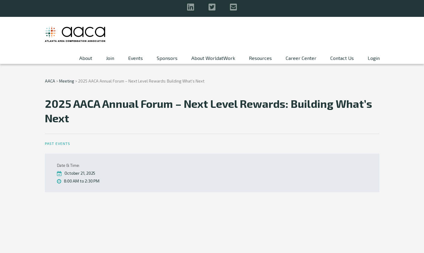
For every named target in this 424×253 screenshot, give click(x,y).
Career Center (301, 58)
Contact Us (342, 58)
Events (135, 58)
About (85, 58)
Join (110, 58)
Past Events (57, 143)
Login (374, 58)
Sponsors (167, 58)
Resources (260, 58)
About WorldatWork (213, 58)
